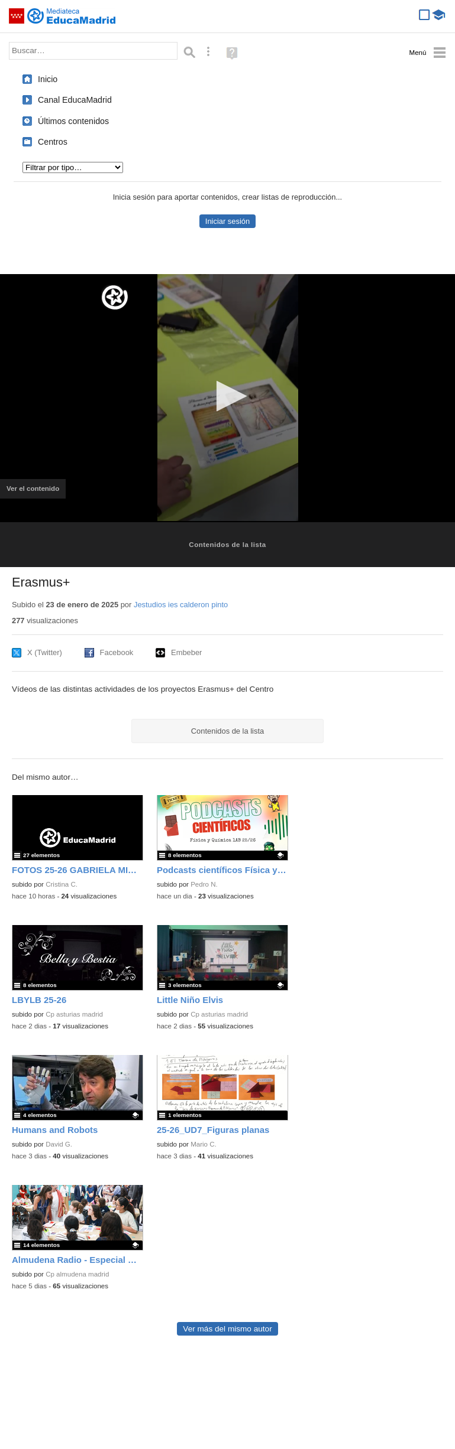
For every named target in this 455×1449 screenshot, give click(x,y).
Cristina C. (62, 884)
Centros (52, 141)
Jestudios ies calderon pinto (181, 604)
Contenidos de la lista (227, 544)
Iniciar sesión (227, 221)
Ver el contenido (36, 492)
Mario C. (204, 1144)
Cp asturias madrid (74, 1014)
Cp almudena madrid (77, 1274)
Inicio (47, 79)
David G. (59, 1144)
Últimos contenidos (73, 121)
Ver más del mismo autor (227, 1328)
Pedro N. (204, 884)
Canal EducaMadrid (75, 100)
